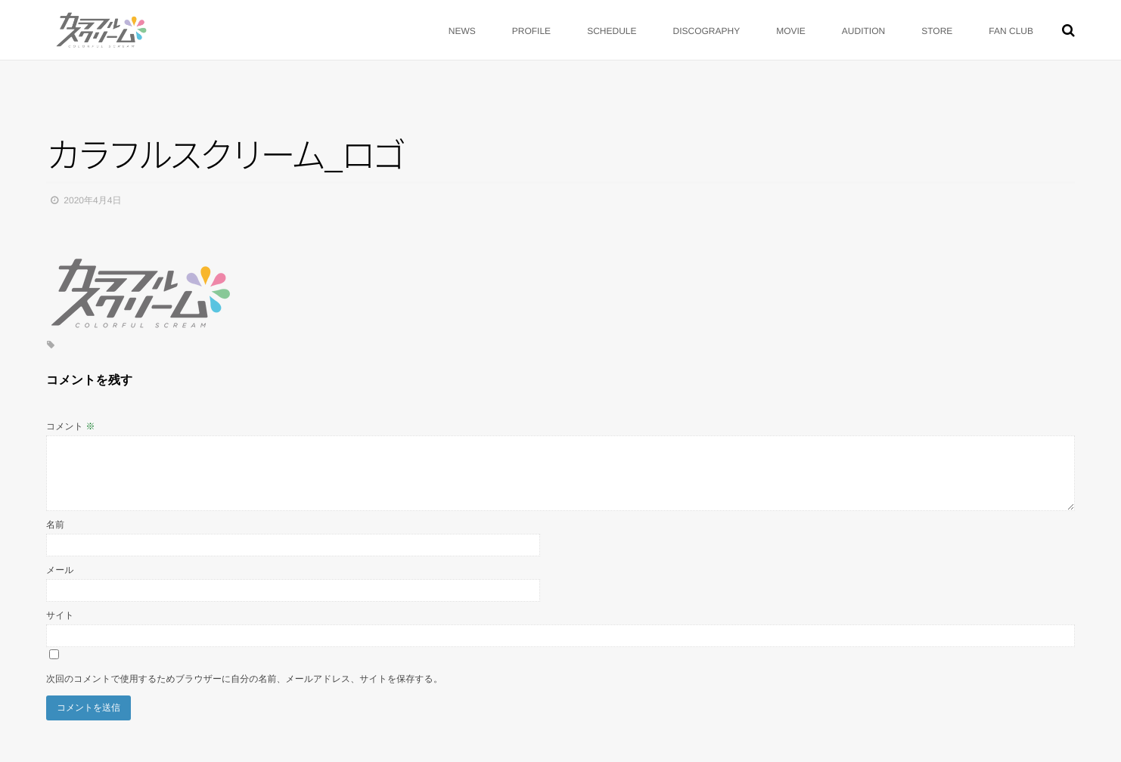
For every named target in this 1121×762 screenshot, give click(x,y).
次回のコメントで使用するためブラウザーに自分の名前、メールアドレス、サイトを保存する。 (244, 679)
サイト (60, 615)
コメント (70, 426)
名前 (55, 524)
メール (60, 570)
